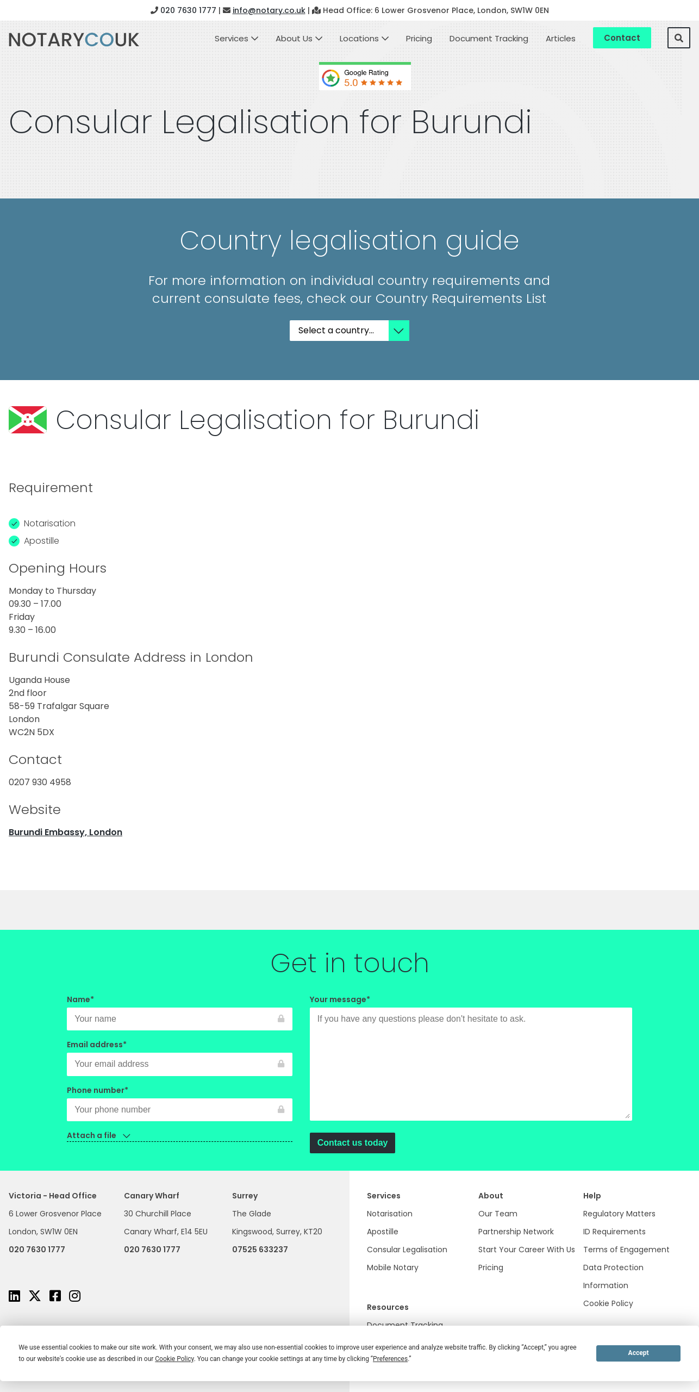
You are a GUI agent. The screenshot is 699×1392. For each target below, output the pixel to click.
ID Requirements (614, 1231)
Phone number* (179, 1100)
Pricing (419, 38)
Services (231, 38)
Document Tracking (489, 38)
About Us (294, 38)
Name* (179, 1009)
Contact (622, 38)
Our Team (497, 1213)
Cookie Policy (608, 1303)
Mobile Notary (393, 1267)
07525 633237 (260, 1249)
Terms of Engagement (626, 1249)
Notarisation (390, 1213)
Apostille (382, 1231)
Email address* (179, 1054)
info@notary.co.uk (269, 10)
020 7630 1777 (188, 10)
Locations (359, 38)
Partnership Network (516, 1231)
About (490, 1195)
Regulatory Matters (619, 1213)
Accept (638, 1353)
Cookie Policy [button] (174, 1359)
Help (592, 1195)
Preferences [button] (390, 1359)
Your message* (471, 1058)
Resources (388, 1307)
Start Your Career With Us (526, 1249)
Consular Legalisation (407, 1249)
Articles (561, 38)
